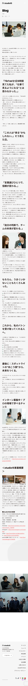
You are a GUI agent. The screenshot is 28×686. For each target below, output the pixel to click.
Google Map (7, 655)
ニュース (23, 648)
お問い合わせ (22, 665)
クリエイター (22, 651)
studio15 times (22, 668)
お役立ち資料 (22, 659)
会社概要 (23, 662)
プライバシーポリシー (20, 670)
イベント (23, 656)
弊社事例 (23, 654)
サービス (23, 645)
